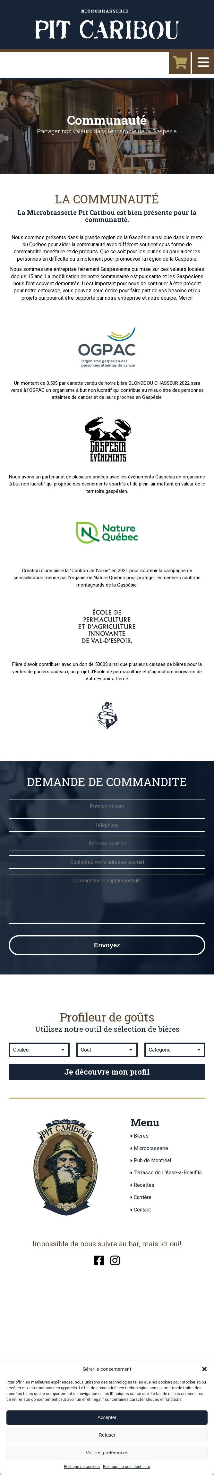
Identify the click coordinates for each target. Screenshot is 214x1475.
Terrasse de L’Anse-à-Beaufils (168, 1173)
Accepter (107, 1417)
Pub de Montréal (152, 1160)
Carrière (142, 1197)
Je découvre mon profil (107, 1072)
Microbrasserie (151, 1148)
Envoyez (107, 945)
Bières (141, 1136)
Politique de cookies (82, 1466)
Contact (142, 1210)
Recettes (144, 1185)
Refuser (107, 1435)
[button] (204, 1369)
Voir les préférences (107, 1452)
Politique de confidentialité (126, 1466)
